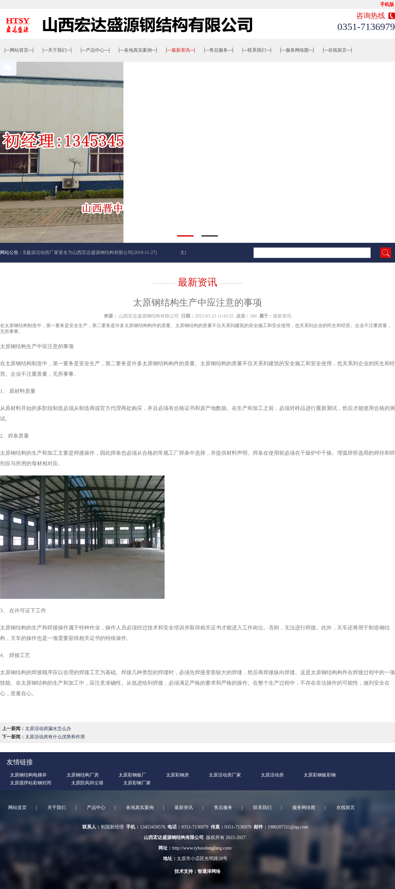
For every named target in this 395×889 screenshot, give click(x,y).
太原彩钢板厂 (132, 775)
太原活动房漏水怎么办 (48, 728)
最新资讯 (181, 50)
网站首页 (19, 50)
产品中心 (95, 50)
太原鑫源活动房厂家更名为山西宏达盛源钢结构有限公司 (75, 252)
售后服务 (218, 50)
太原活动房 (272, 775)
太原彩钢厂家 (137, 782)
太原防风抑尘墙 (87, 782)
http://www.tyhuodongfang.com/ (202, 848)
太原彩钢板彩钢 (319, 775)
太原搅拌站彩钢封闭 (30, 782)
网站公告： (11, 252)
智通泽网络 (209, 871)
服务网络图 (297, 50)
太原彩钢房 (177, 775)
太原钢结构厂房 (82, 775)
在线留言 (338, 50)
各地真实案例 (138, 50)
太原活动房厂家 (225, 775)
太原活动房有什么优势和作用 (55, 736)
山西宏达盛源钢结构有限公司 (149, 316)
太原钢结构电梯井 (28, 775)
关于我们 (57, 50)
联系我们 (257, 50)
